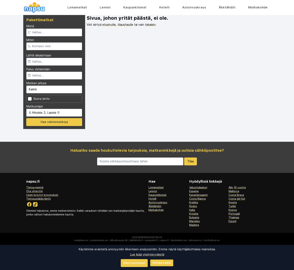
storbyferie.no (212, 240)
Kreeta (233, 202)
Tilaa (190, 161)
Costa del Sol (237, 198)
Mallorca (234, 191)
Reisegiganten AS (151, 237)
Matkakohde (258, 7)
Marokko (194, 221)
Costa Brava (236, 195)
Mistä (30, 26)
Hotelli (164, 7)
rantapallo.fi (151, 240)
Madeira (194, 225)
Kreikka (193, 202)
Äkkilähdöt (227, 7)
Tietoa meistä (34, 187)
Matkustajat (34, 106)
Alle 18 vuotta (237, 187)
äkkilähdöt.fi (136, 240)
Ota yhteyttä (34, 191)
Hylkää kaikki (161, 263)
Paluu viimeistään (38, 69)
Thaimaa (234, 217)
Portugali (234, 213)
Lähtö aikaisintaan (38, 55)
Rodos (193, 206)
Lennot (105, 7)
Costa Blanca (197, 198)
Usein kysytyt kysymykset (42, 195)
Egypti (232, 221)
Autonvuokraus (194, 7)
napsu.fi (164, 240)
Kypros (233, 210)
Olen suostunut (134, 263)
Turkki (232, 206)
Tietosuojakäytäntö (38, 198)
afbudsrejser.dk (119, 240)
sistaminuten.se (99, 240)
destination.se (179, 240)
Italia (192, 210)
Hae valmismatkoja (54, 122)
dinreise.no (195, 240)
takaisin (150, 24)
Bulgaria (194, 217)
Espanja (194, 191)
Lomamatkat (77, 7)
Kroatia (193, 213)
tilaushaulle (125, 24)
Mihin (30, 40)
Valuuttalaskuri (198, 187)
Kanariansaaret (198, 195)
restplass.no (81, 240)
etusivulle (109, 24)
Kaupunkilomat (134, 7)
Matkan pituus (36, 83)
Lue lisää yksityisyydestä (147, 254)
